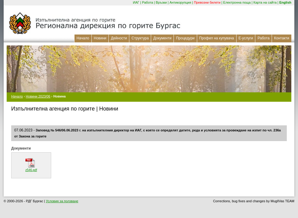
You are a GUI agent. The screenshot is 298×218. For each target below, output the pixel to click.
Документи (162, 38)
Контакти (281, 38)
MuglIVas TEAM (282, 201)
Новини (100, 38)
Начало (83, 38)
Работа (147, 2)
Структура (140, 38)
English (285, 2)
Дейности (119, 38)
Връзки (161, 2)
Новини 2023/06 (38, 96)
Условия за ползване (62, 201)
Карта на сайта (265, 2)
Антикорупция (180, 2)
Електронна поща (237, 2)
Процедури (185, 38)
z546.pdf (31, 170)
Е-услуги (246, 38)
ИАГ (136, 2)
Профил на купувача (216, 38)
